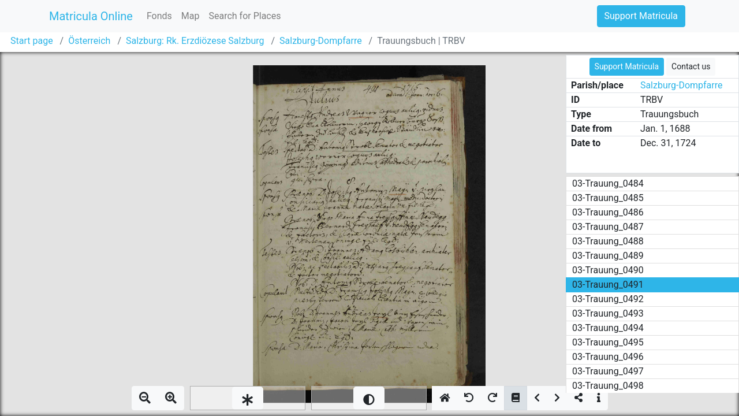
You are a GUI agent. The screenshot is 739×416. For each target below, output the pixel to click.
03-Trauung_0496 (608, 356)
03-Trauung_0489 (608, 255)
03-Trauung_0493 (608, 313)
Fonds (159, 15)
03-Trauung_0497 (608, 371)
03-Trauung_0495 (608, 342)
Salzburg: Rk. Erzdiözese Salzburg (195, 40)
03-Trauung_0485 (608, 197)
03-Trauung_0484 (608, 183)
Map (190, 15)
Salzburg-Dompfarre (320, 40)
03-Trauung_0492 (608, 299)
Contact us (690, 66)
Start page (31, 40)
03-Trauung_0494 (608, 327)
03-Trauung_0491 (608, 284)
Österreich (89, 40)
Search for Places (244, 15)
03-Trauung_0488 (608, 241)
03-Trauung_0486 (608, 212)
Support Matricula (641, 15)
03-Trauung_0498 (608, 385)
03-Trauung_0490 (608, 270)
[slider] (247, 398)
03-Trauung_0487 (608, 226)
